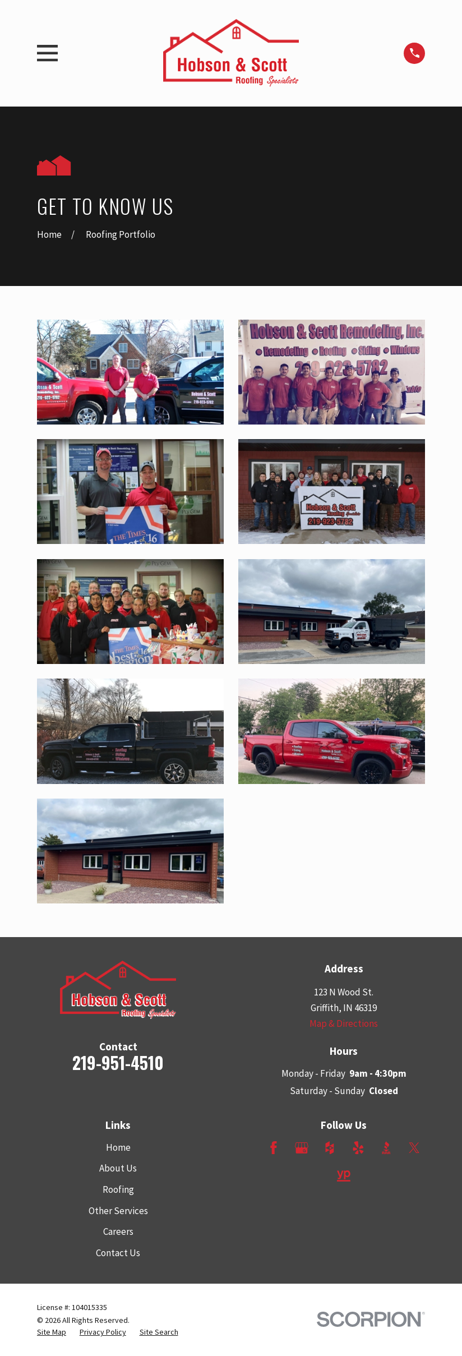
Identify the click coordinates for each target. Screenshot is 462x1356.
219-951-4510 (118, 1062)
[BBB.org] (386, 1148)
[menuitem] (51, 1332)
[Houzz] (329, 1148)
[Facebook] (273, 1148)
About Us (118, 1168)
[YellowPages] (343, 1176)
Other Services (118, 1211)
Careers (118, 1231)
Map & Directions (343, 1023)
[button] (130, 372)
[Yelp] (358, 1148)
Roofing (118, 1189)
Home (118, 1147)
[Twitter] (414, 1148)
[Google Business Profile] (301, 1148)
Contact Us (118, 1253)
